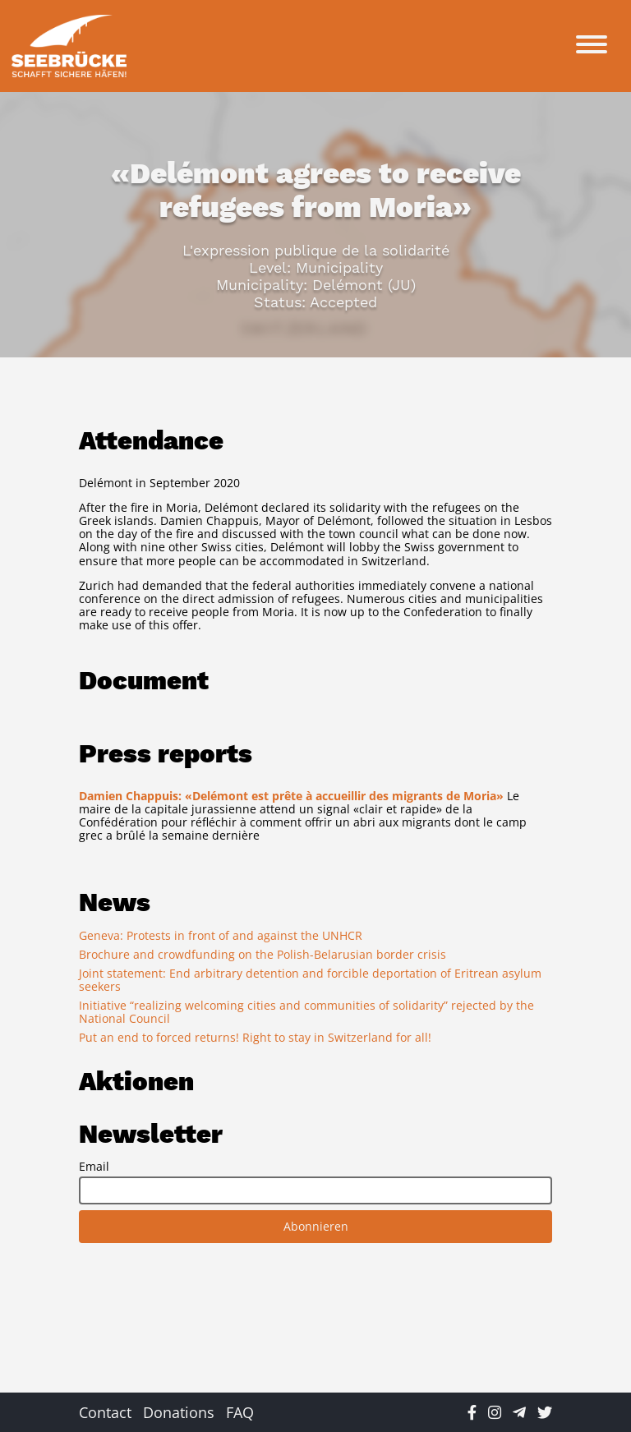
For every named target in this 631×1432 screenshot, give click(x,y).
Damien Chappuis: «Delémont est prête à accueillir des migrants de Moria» (291, 795)
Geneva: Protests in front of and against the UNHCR (220, 935)
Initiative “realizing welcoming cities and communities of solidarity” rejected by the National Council (306, 1011)
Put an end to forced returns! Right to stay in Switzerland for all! (255, 1037)
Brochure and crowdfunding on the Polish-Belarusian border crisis (262, 954)
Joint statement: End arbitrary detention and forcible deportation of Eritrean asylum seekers (310, 979)
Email (94, 1166)
